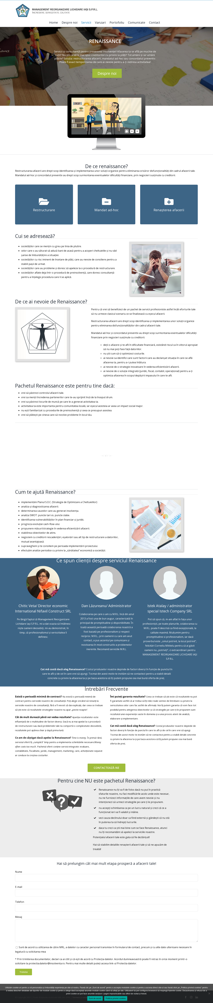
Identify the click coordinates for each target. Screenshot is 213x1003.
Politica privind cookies (116, 998)
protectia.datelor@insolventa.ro (47, 963)
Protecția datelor (103, 959)
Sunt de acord (95, 998)
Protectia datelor (126, 963)
